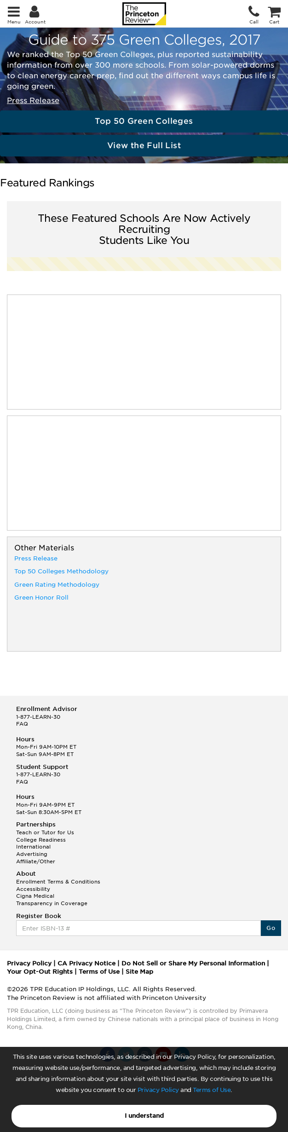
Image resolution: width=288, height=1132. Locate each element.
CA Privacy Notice (86, 963)
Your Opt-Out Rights (40, 971)
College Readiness (41, 840)
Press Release (33, 100)
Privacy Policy (158, 1089)
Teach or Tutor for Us (45, 832)
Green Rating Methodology (56, 584)
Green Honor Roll (41, 597)
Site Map (139, 971)
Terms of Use (211, 1089)
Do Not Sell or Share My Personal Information (193, 963)
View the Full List (144, 145)
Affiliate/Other (35, 861)
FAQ (22, 724)
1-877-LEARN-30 (38, 717)
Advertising (31, 854)
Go (270, 927)
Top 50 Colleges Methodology (61, 571)
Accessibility (33, 889)
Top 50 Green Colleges (144, 121)
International (33, 846)
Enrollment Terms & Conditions (58, 881)
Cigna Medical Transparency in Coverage (51, 900)
